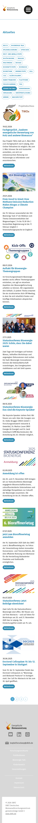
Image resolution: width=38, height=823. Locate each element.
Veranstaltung (9, 88)
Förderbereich (19, 764)
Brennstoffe (21, 71)
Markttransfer (9, 80)
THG (20, 84)
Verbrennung (24, 88)
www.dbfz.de (10, 814)
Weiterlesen (8, 166)
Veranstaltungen (19, 769)
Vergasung (7, 93)
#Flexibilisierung (10, 50)
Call (31, 71)
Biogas (18, 63)
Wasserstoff (17, 97)
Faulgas (21, 58)
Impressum (19, 783)
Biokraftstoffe (9, 67)
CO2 (4, 76)
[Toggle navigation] (28, 9)
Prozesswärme (9, 84)
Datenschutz (19, 787)
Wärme (6, 97)
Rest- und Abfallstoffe (12, 54)
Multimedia (7, 63)
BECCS (5, 45)
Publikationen (19, 755)
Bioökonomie (8, 58)
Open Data (25, 50)
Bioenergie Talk (17, 45)
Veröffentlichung (23, 93)
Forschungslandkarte (19, 751)
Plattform (23, 80)
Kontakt (19, 778)
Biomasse (23, 67)
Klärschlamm (15, 76)
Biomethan (7, 71)
